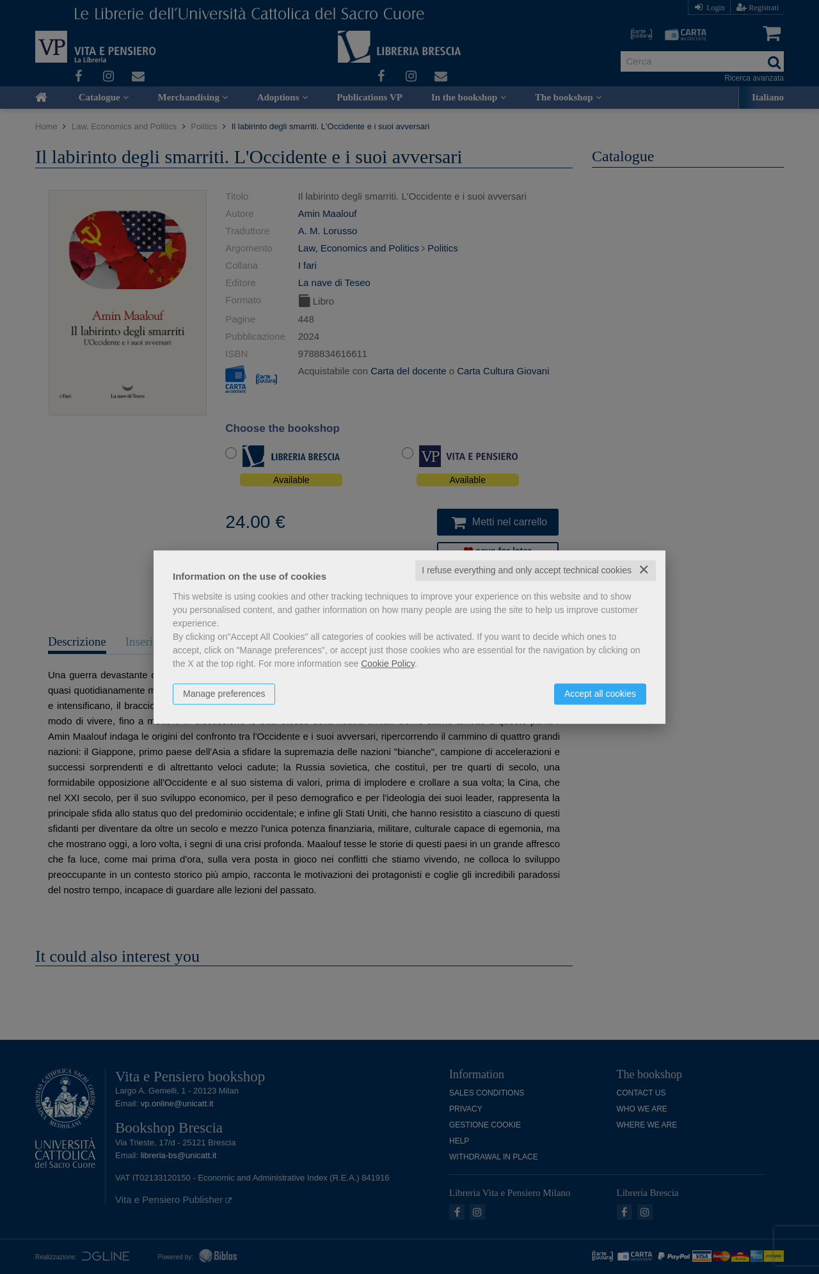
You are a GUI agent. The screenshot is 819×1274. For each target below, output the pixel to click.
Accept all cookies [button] (600, 694)
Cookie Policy (388, 663)
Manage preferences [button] (224, 694)
